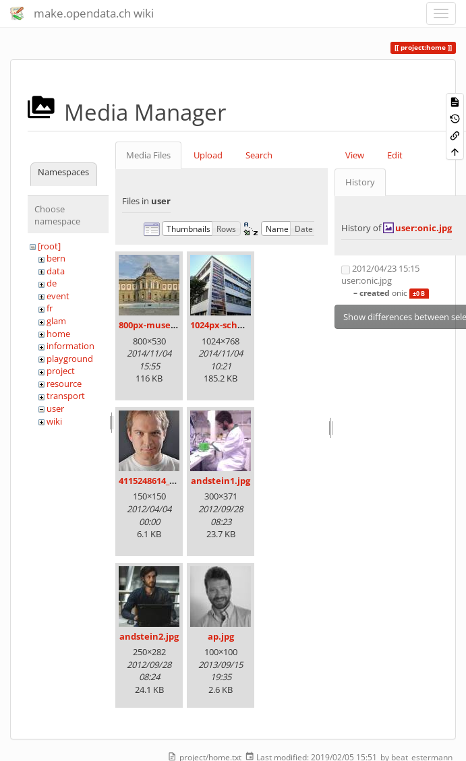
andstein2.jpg (149, 636)
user (55, 408)
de (52, 283)
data (56, 271)
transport (66, 396)
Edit (395, 155)
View (354, 155)
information (70, 346)
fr (50, 308)
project (61, 371)
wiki (54, 421)
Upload (208, 155)
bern (56, 258)
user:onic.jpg (423, 228)
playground (70, 359)
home (58, 334)
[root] (49, 246)
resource (64, 383)
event (58, 296)
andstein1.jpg (220, 481)
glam (56, 321)
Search (258, 155)
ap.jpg (221, 636)
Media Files (148, 155)
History (360, 182)
